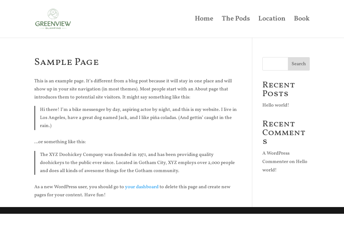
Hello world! (275, 105)
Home (204, 20)
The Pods (236, 20)
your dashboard (142, 187)
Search (299, 64)
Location (272, 20)
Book (302, 20)
